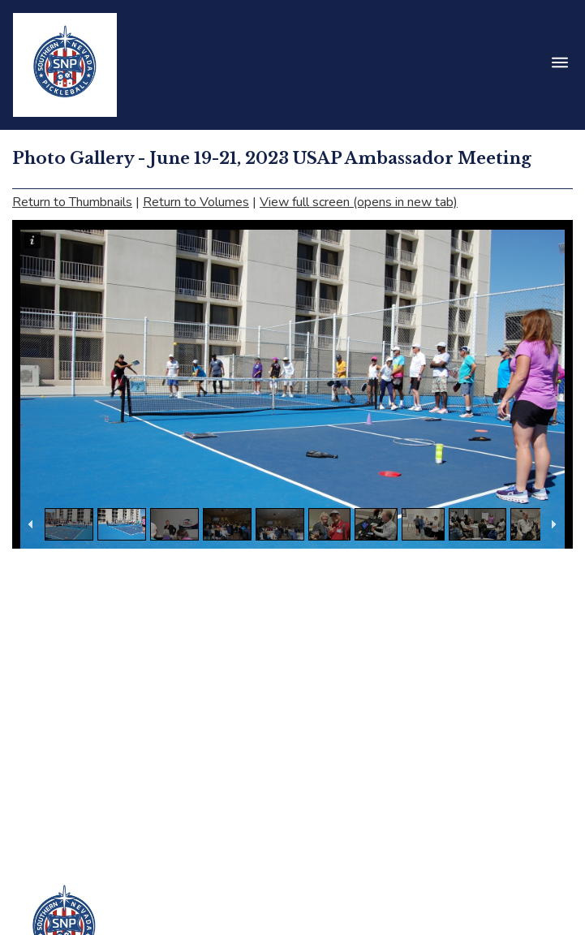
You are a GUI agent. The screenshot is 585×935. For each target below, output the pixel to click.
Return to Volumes (196, 202)
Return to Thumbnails (72, 202)
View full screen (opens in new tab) (359, 202)
